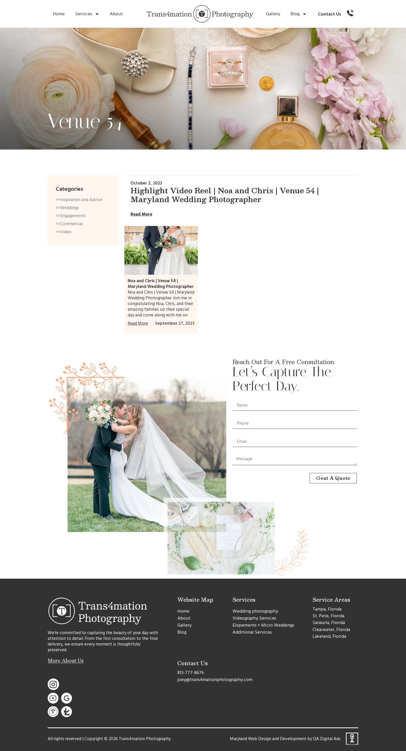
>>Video (63, 232)
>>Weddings (67, 208)
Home (59, 14)
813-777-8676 (190, 672)
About (116, 14)
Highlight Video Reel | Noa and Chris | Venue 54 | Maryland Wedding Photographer (224, 194)
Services (87, 14)
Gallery (273, 14)
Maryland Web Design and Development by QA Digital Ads (285, 738)
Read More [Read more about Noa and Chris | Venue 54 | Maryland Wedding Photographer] (138, 323)
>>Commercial (69, 224)
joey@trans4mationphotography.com (214, 679)
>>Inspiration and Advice (79, 200)
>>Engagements (71, 216)
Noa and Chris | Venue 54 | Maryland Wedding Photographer (161, 283)
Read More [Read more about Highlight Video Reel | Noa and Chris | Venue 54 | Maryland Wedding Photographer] (141, 214)
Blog (299, 14)
